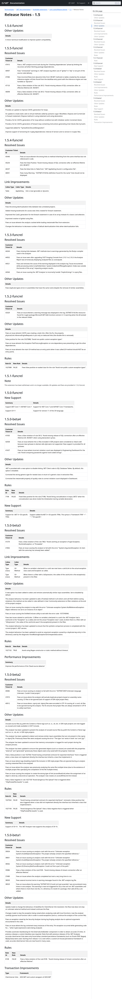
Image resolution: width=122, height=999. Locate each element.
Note (95, 61)
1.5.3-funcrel (97, 39)
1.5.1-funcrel (97, 58)
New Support (98, 66)
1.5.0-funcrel (97, 63)
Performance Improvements (104, 95)
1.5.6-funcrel (97, 15)
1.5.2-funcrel (97, 47)
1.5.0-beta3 (97, 82)
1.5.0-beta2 (97, 98)
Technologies (9, 10)
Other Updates (99, 18)
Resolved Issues (99, 23)
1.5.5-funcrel (97, 20)
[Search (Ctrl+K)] (106, 3)
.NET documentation (23, 10)
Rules (96, 55)
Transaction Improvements (103, 122)
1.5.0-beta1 (97, 112)
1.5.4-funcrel (97, 28)
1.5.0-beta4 (97, 69)
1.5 (70, 10)
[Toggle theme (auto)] (89, 3)
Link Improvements (100, 34)
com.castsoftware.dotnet (58, 10)
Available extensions (40, 10)
